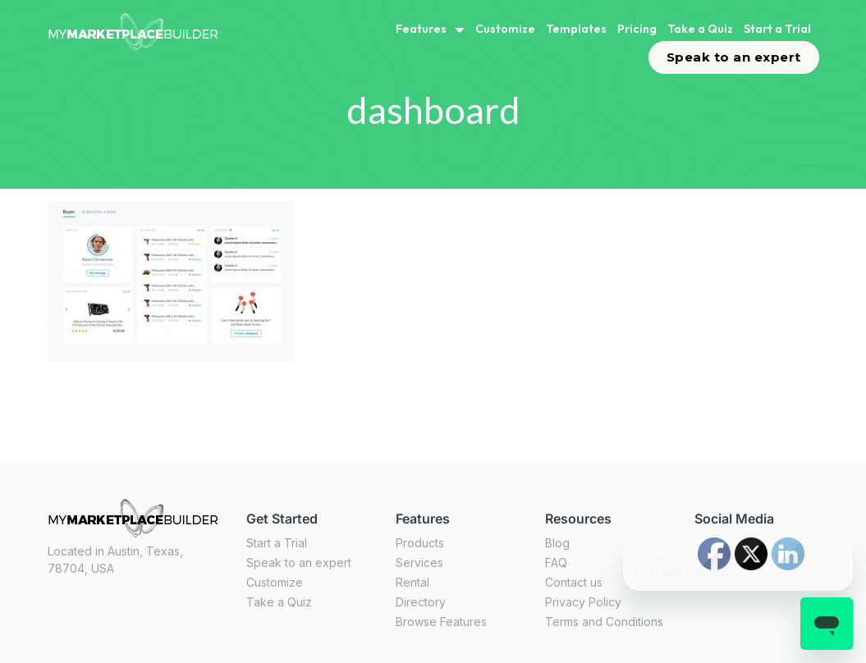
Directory (421, 602)
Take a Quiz (700, 28)
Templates (576, 28)
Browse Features (441, 622)
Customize (505, 28)
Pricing (637, 28)
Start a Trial (777, 28)
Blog (557, 543)
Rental (412, 582)
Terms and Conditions (604, 622)
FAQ (556, 562)
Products (420, 543)
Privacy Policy (583, 602)
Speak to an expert (734, 57)
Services (419, 562)
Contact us (574, 582)
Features (421, 28)
